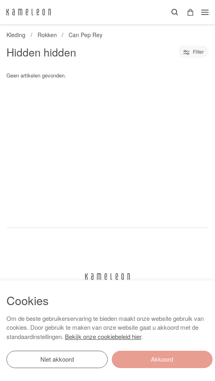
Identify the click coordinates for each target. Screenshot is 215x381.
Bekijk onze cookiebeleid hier (103, 336)
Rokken (47, 35)
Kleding (15, 35)
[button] (187, 12)
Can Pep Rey (85, 35)
